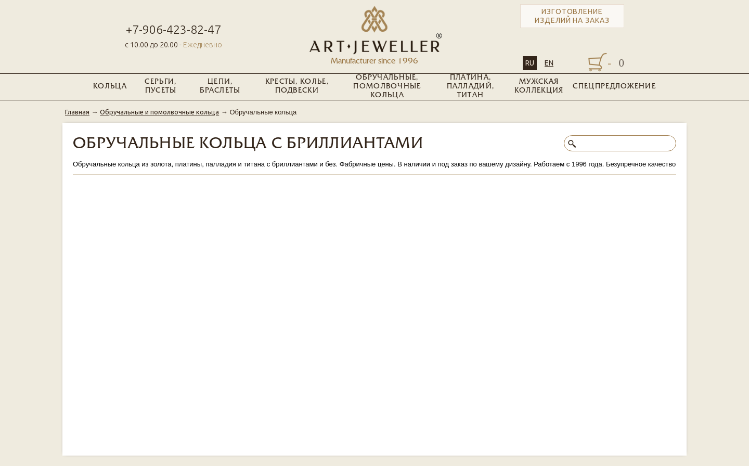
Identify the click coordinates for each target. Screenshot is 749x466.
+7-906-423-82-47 (173, 29)
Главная (77, 111)
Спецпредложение (614, 86)
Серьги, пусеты (160, 86)
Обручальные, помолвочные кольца (387, 86)
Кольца (110, 86)
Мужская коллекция (539, 86)
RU (529, 63)
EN (549, 63)
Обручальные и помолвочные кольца (159, 111)
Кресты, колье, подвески (297, 86)
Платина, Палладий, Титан (471, 86)
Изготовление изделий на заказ (572, 15)
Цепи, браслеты (220, 86)
